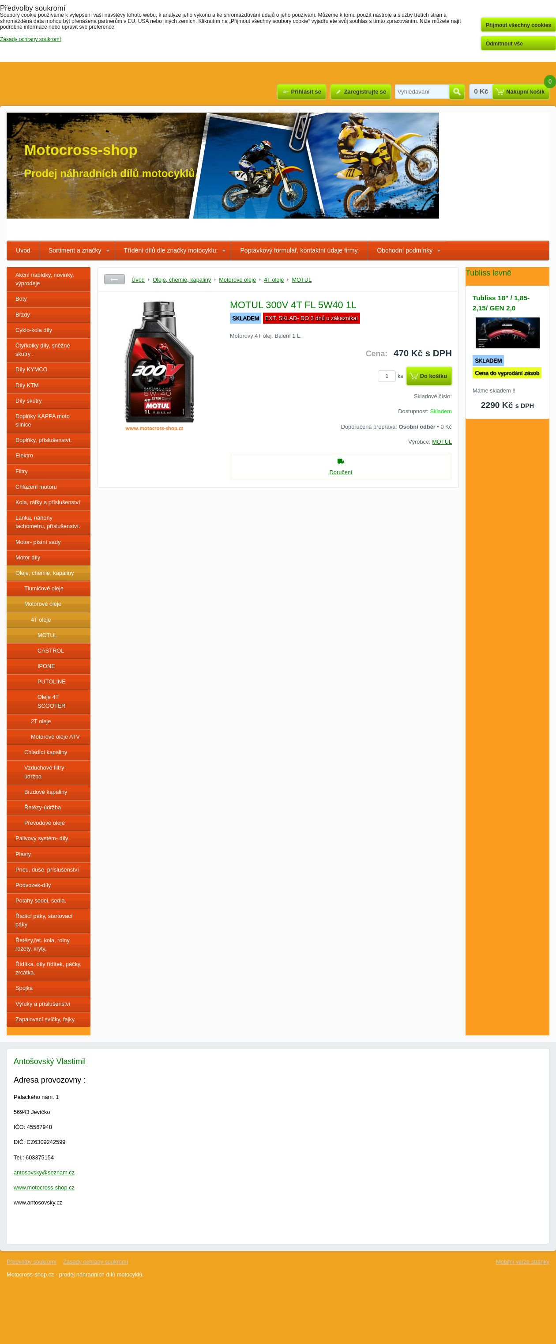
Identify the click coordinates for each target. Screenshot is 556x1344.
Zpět (114, 279)
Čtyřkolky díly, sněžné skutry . (42, 349)
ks (392, 376)
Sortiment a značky (75, 250)
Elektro (24, 455)
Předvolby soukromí (31, 1261)
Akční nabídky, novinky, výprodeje (44, 279)
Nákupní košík (525, 91)
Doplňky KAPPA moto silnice (42, 420)
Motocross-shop (81, 150)
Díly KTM (27, 385)
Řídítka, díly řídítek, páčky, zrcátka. (48, 968)
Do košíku (433, 376)
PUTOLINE (52, 681)
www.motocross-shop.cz (44, 1187)
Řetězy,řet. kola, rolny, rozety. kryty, (43, 944)
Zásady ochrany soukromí (95, 1261)
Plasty (23, 854)
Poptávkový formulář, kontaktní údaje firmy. (299, 250)
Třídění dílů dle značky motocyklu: (171, 250)
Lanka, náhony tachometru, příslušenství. (47, 521)
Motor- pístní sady (37, 542)
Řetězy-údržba (42, 807)
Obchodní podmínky (404, 250)
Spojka (24, 988)
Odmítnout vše (504, 44)
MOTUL (47, 635)
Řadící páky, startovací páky (43, 920)
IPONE (46, 666)
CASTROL (51, 650)
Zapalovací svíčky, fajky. (45, 1019)
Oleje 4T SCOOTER (51, 701)
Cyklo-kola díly (33, 330)
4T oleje (41, 619)
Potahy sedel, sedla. (40, 900)
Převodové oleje (44, 822)
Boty (21, 298)
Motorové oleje (42, 603)
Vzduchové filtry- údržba (45, 771)
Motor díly (27, 557)
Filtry (21, 471)
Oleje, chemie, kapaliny (44, 573)
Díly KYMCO (31, 369)
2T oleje (41, 721)
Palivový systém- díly (41, 838)
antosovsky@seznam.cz (44, 1172)
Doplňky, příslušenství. (43, 440)
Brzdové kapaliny (45, 792)
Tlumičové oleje (44, 588)
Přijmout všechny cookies (518, 25)
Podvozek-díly (33, 885)
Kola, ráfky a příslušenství (47, 502)
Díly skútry (28, 400)
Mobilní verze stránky (522, 1261)
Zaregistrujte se (365, 91)
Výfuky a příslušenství (42, 1003)
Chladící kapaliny (45, 752)
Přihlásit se (306, 91)
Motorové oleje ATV (55, 736)
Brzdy (22, 314)
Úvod (23, 250)
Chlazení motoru (36, 486)
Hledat (457, 91)
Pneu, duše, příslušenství (47, 869)
